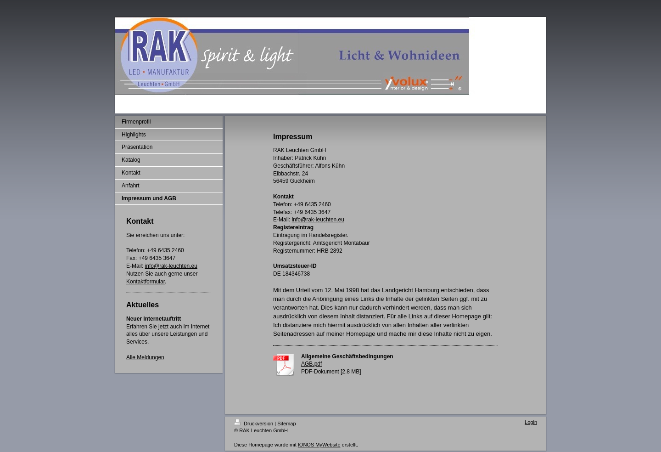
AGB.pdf (311, 364)
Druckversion (254, 423)
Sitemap (286, 423)
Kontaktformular (145, 281)
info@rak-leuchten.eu (171, 266)
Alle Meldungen (145, 357)
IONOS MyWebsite (319, 444)
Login (531, 422)
